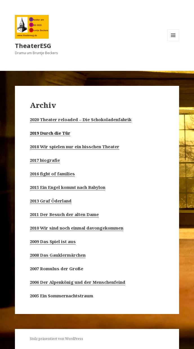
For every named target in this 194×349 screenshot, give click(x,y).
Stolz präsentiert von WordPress (56, 338)
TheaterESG (33, 45)
